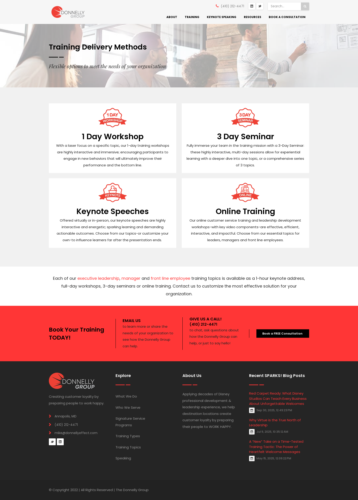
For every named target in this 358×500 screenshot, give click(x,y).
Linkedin (60, 441)
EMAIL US (132, 320)
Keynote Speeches (112, 211)
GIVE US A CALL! (206, 319)
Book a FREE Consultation (282, 333)
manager (130, 278)
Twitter (259, 6)
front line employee (170, 278)
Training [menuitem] (192, 17)
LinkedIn (251, 6)
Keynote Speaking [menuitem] (221, 17)
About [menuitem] (171, 17)
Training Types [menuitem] (128, 436)
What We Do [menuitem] (126, 396)
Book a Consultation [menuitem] (287, 17)
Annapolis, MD (65, 416)
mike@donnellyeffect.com (76, 433)
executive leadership (98, 278)
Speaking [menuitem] (123, 458)
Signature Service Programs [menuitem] (130, 421)
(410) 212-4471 (232, 6)
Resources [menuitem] (252, 17)
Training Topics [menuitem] (128, 447)
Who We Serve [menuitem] (128, 407)
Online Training (245, 211)
